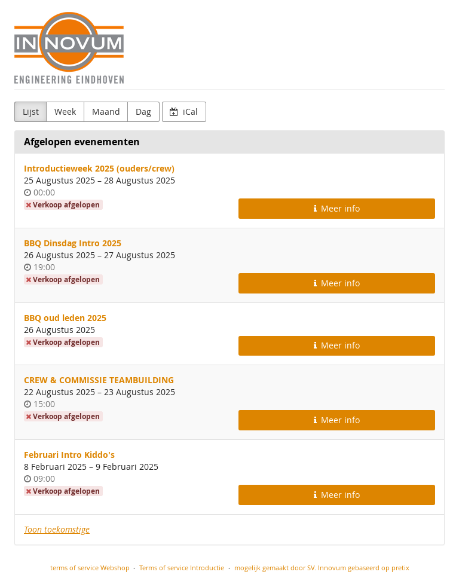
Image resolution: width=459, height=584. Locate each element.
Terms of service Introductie (181, 567)
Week (65, 111)
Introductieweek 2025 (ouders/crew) (99, 168)
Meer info (337, 208)
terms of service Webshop (90, 567)
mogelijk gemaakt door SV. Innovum (290, 567)
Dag (143, 111)
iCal (184, 111)
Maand (106, 111)
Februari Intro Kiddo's (69, 454)
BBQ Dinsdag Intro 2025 (72, 243)
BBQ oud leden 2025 (65, 317)
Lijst (31, 111)
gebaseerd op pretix (378, 567)
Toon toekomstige (57, 529)
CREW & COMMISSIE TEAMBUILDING (99, 380)
